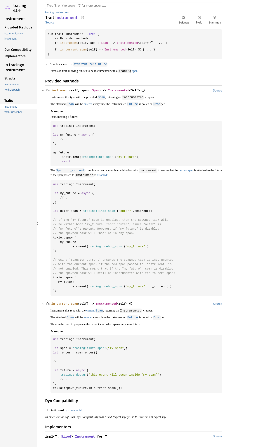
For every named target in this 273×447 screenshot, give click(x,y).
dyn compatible (76, 409)
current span (200, 170)
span (144, 71)
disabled (137, 174)
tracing (19, 5)
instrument (63, 12)
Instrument (86, 435)
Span (106, 43)
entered (92, 103)
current (96, 309)
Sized (93, 34)
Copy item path (82, 17)
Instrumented (131, 43)
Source (49, 22)
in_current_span (74, 50)
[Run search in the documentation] (133, 6)
